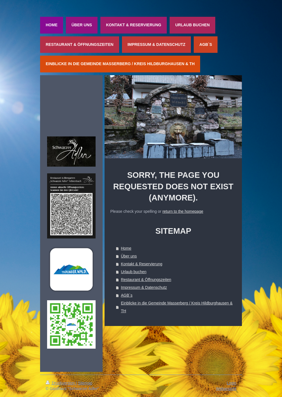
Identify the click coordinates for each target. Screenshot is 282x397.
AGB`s (126, 295)
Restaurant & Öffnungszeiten (146, 279)
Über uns (129, 256)
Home (126, 248)
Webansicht (226, 388)
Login (231, 383)
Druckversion (61, 383)
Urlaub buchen (133, 272)
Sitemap (85, 383)
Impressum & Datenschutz (144, 287)
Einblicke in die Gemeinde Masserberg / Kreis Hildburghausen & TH (176, 307)
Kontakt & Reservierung (141, 264)
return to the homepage (182, 211)
